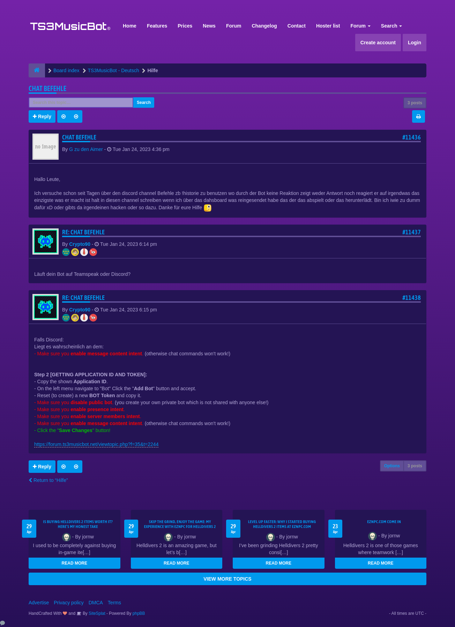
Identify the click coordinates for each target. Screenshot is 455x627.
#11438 (411, 297)
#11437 (411, 232)
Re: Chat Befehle (83, 232)
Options (392, 465)
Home (129, 26)
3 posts (415, 102)
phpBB (139, 613)
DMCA (96, 602)
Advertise (39, 602)
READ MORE (74, 563)
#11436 (411, 137)
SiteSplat (96, 613)
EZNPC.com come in (384, 521)
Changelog (264, 26)
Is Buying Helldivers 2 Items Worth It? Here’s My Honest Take (78, 524)
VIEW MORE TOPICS (227, 579)
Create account (378, 42)
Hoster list (328, 26)
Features (157, 26)
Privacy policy (69, 602)
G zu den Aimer (86, 149)
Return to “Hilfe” (48, 480)
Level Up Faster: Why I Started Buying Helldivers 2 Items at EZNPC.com (282, 524)
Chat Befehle (47, 88)
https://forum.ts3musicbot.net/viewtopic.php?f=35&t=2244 (96, 444)
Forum (233, 26)
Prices (185, 26)
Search (391, 26)
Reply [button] (42, 116)
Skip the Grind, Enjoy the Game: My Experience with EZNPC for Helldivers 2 (180, 524)
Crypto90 (79, 244)
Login (414, 42)
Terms (114, 602)
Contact (297, 26)
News (209, 26)
